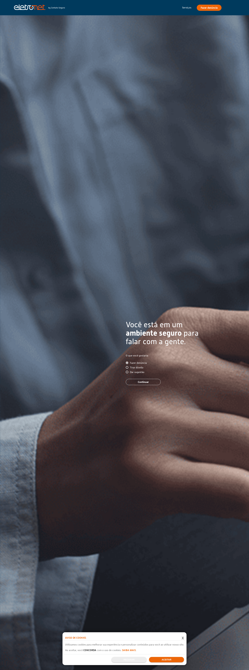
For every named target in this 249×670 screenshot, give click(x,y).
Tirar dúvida (136, 367)
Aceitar (166, 659)
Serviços (186, 7)
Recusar (129, 659)
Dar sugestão (137, 372)
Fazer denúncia (138, 363)
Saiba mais (129, 650)
